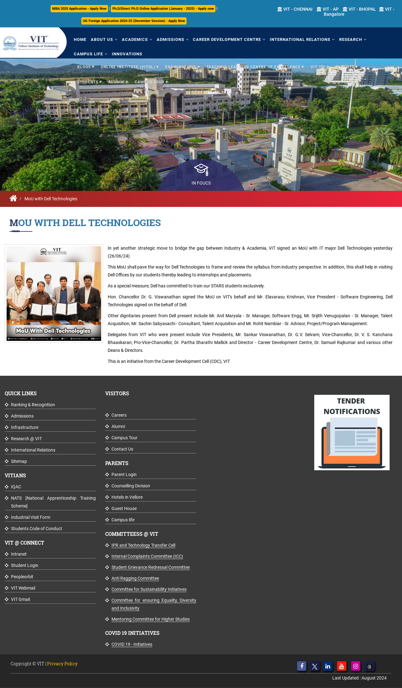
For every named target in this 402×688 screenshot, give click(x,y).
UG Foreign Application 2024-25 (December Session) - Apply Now (134, 21)
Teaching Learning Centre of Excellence (253, 66)
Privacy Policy (62, 664)
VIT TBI (318, 66)
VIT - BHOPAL (359, 9)
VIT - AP (328, 9)
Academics (133, 39)
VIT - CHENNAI (294, 9)
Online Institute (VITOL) (128, 66)
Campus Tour (150, 81)
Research (346, 39)
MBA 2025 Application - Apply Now (79, 9)
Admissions (168, 39)
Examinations (180, 66)
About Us (101, 39)
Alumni (116, 81)
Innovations (126, 53)
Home (79, 39)
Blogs (84, 66)
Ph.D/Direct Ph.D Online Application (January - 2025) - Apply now (163, 9)
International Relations (297, 39)
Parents (345, 66)
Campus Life (88, 53)
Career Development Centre (224, 39)
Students (87, 81)
